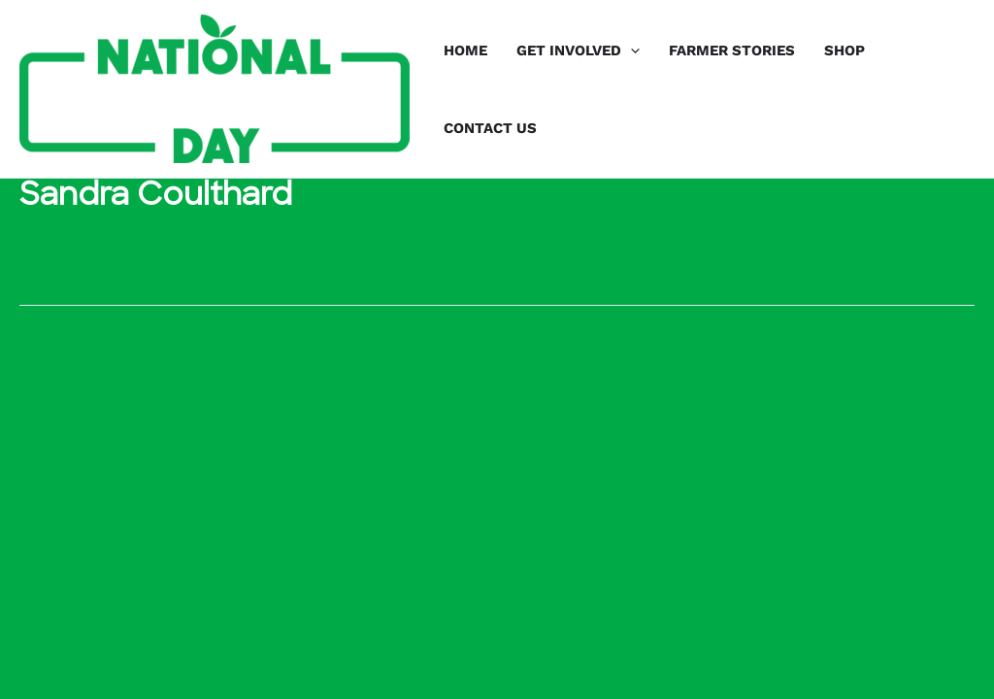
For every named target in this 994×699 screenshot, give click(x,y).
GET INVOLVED (578, 50)
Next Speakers (911, 347)
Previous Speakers (96, 347)
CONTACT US (490, 128)
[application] (630, 50)
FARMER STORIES (732, 50)
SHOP (844, 50)
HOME (465, 50)
